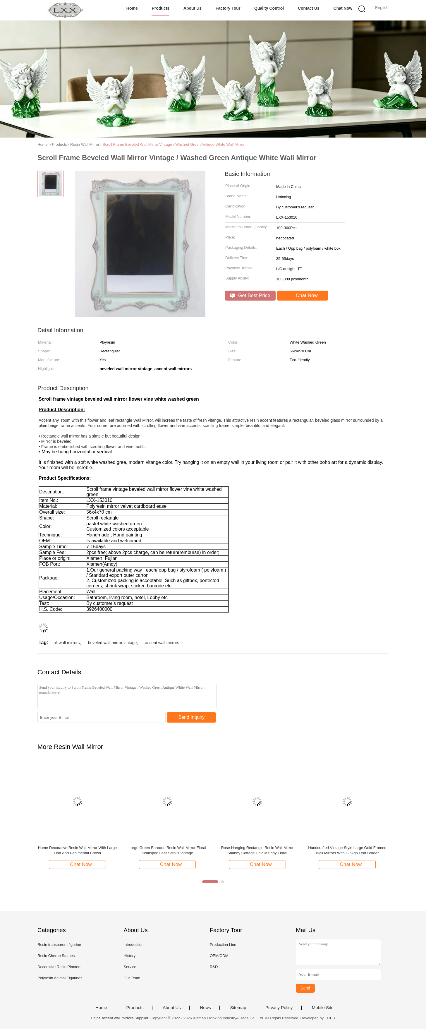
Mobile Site (323, 1008)
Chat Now (343, 8)
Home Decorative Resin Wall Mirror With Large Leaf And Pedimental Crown (77, 850)
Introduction (133, 944)
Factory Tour (228, 8)
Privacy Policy (279, 1008)
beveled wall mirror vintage (112, 642)
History (129, 955)
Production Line (223, 944)
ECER (330, 1018)
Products (160, 8)
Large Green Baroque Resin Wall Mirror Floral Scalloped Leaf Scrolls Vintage (167, 850)
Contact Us (309, 8)
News (205, 1008)
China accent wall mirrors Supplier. (120, 1018)
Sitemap (238, 1008)
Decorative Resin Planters (59, 967)
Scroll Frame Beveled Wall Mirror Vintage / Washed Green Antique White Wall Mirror (173, 144)
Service (129, 967)
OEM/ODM (219, 955)
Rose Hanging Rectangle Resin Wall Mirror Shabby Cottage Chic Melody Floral (257, 850)
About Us (192, 8)
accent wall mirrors (162, 642)
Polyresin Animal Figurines (59, 978)
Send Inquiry (191, 717)
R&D (214, 967)
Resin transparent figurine (59, 944)
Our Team (131, 978)
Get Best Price (250, 295)
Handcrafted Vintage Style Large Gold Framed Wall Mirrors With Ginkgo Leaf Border (347, 850)
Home (132, 8)
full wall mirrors (66, 642)
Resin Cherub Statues (56, 955)
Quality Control (269, 8)
